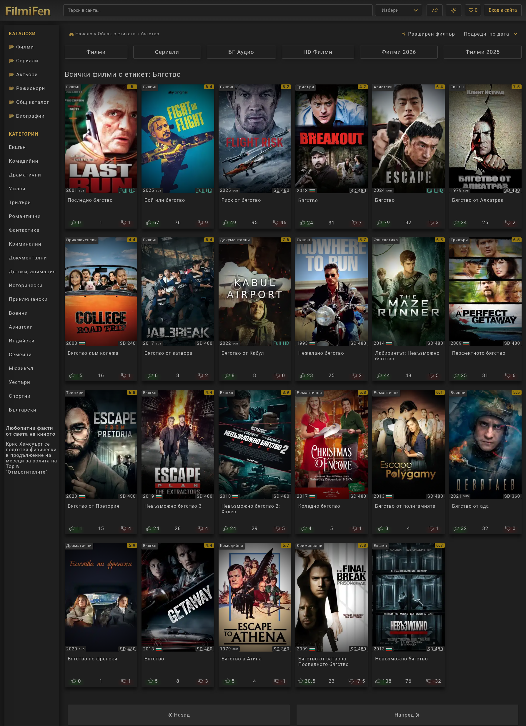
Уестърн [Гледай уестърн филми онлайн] (19, 382)
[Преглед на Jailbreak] (178, 309)
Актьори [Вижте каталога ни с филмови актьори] (23, 74)
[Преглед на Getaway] (178, 615)
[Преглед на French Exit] (101, 615)
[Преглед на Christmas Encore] (331, 462)
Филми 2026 (399, 52)
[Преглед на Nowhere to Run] (331, 309)
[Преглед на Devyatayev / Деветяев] (485, 462)
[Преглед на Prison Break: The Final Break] (331, 615)
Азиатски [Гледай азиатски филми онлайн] (21, 327)
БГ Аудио (241, 52)
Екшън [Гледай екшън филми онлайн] (17, 147)
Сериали (167, 52)
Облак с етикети (117, 33)
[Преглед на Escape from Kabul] (255, 309)
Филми (96, 52)
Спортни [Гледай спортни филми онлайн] (20, 396)
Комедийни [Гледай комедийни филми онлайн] (23, 161)
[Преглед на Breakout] (331, 156)
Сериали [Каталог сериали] (23, 61)
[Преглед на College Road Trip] (101, 309)
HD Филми (317, 52)
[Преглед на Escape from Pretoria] (101, 462)
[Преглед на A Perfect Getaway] (485, 309)
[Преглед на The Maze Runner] (408, 309)
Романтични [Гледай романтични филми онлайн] (25, 216)
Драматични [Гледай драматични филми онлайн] (25, 175)
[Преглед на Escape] (408, 156)
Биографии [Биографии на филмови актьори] (27, 116)
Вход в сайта (503, 10)
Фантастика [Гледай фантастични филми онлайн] (24, 230)
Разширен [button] (428, 34)
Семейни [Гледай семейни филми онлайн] (20, 354)
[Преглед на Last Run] (101, 156)
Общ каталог (29, 102)
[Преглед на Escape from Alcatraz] (485, 156)
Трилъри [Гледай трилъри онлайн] (20, 203)
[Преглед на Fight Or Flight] (178, 156)
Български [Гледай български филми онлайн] (22, 410)
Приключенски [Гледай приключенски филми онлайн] (28, 299)
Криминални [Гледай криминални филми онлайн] (25, 244)
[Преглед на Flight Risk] (255, 156)
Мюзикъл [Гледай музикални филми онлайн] (21, 368)
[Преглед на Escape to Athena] (255, 615)
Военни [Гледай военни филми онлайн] (18, 313)
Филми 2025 (482, 52)
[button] (435, 10)
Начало (84, 33)
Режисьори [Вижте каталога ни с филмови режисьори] (27, 88)
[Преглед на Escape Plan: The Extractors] (178, 462)
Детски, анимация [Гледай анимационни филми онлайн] (32, 271)
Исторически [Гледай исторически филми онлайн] (26, 285)
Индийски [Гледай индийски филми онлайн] (21, 341)
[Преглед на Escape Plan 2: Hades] (255, 462)
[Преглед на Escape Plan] (408, 615)
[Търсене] (218, 10)
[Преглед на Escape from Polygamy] (408, 462)
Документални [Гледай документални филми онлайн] (28, 258)
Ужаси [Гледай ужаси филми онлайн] (17, 189)
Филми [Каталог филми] (21, 47)
